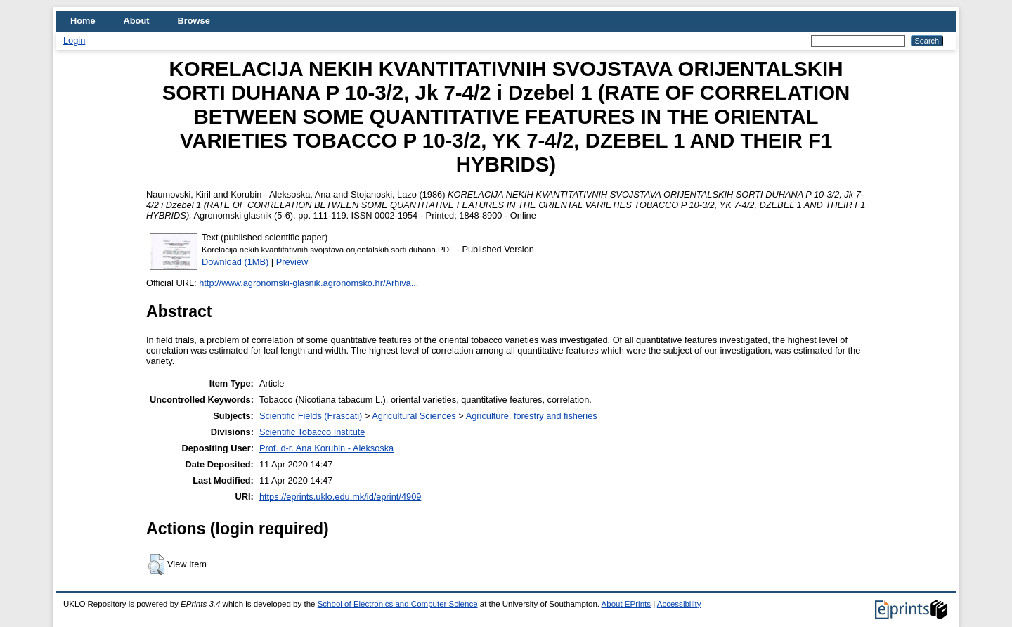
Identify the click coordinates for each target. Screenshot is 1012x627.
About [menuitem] (137, 20)
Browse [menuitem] (194, 20)
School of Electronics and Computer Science (398, 604)
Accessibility (679, 604)
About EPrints (626, 604)
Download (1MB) (235, 262)
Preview (292, 262)
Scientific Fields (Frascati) (310, 416)
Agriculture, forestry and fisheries (531, 416)
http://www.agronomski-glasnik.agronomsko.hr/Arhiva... (308, 283)
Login (74, 40)
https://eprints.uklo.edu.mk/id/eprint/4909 (340, 496)
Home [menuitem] (83, 20)
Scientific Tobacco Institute (312, 432)
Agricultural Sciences (414, 416)
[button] (156, 564)
